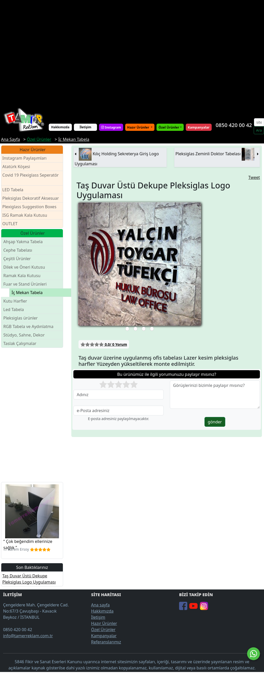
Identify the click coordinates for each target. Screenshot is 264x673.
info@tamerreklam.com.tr (28, 636)
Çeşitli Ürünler (17, 258)
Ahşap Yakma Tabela (23, 241)
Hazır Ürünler (138, 127)
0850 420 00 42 (234, 125)
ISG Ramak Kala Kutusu (24, 215)
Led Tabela (13, 309)
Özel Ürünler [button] (169, 127)
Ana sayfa (100, 605)
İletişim (85, 127)
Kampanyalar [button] (199, 127)
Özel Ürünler (103, 629)
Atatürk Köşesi (16, 166)
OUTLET (9, 223)
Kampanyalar (103, 636)
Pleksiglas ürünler (20, 318)
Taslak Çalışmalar (19, 343)
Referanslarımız (106, 642)
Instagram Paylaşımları (26, 158)
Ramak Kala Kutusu (22, 275)
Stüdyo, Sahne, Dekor (24, 335)
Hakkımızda (60, 127)
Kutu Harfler (15, 301)
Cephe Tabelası (17, 250)
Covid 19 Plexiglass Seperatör (30, 178)
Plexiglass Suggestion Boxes (29, 207)
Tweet (254, 177)
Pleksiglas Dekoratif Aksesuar (30, 198)
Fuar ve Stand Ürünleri (25, 284)
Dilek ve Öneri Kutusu (24, 267)
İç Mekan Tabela (27, 292)
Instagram (111, 127)
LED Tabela (12, 190)
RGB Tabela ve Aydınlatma (28, 326)
